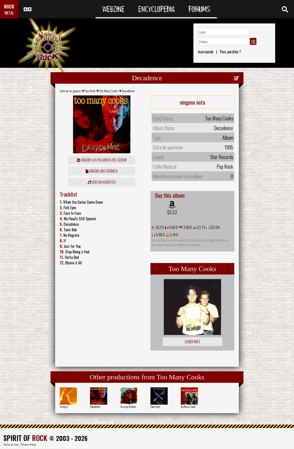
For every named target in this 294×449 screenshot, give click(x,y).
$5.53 (172, 212)
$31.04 (214, 227)
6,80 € (173, 227)
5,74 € (173, 234)
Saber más (192, 341)
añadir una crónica (102, 171)
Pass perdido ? (230, 51)
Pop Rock (90, 90)
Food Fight (155, 407)
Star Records (221, 156)
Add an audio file (102, 182)
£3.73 (201, 227)
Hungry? (64, 407)
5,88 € (160, 234)
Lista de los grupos (70, 90)
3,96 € (187, 227)
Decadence (95, 407)
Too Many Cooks (109, 90)
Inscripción (205, 51)
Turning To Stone (128, 407)
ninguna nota (192, 102)
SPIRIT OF (25, 438)
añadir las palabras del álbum (102, 160)
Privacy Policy (28, 444)
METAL (9, 13)
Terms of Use (10, 444)
